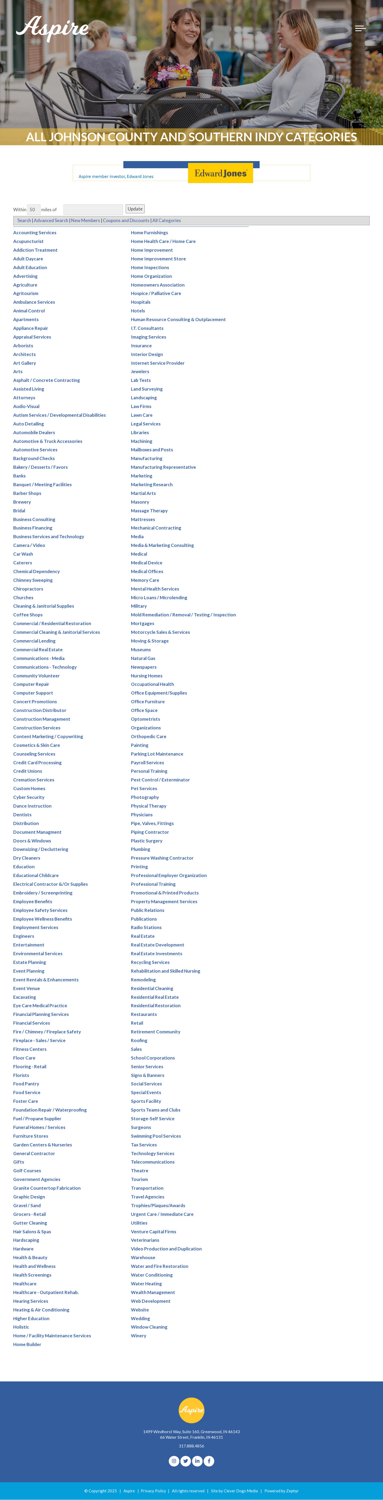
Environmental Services (37, 954)
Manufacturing (146, 458)
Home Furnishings (149, 233)
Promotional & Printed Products (165, 893)
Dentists (22, 814)
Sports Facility (146, 1101)
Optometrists (145, 719)
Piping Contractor (150, 832)
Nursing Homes (146, 675)
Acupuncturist (28, 241)
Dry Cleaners (26, 858)
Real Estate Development (157, 945)
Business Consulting (34, 519)
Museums (141, 650)
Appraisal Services (32, 337)
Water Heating (146, 1284)
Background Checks (34, 458)
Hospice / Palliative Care (156, 293)
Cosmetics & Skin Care (36, 745)
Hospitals (141, 302)
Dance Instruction (32, 806)
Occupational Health (152, 684)
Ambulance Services (34, 302)
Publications (144, 919)
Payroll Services (147, 762)
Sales (136, 1049)
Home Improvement (152, 250)
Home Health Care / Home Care (163, 241)
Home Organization (151, 276)
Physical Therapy (148, 806)
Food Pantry (26, 1084)
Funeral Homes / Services (39, 1127)
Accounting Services (34, 233)
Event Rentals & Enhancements (46, 979)
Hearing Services (30, 1301)
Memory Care (145, 580)
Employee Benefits (32, 901)
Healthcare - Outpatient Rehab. (46, 1292)
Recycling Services (150, 962)
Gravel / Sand (27, 1205)
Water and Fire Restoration (159, 1266)
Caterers (22, 563)
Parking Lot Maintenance (157, 754)
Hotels (138, 311)
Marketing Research (152, 484)
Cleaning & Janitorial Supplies (43, 606)
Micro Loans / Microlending (159, 597)
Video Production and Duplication (166, 1249)
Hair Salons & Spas (32, 1231)
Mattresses (143, 519)
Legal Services (146, 423)
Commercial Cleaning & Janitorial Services (56, 632)
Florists (21, 1075)
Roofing (139, 1040)
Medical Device (146, 563)
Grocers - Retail (29, 1214)
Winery (138, 1336)
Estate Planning (29, 962)
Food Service (26, 1092)
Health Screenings (32, 1275)
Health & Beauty (30, 1257)
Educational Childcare (36, 875)
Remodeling (143, 979)
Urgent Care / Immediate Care (162, 1214)
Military (139, 606)
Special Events (146, 1092)
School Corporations (153, 1058)
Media (137, 537)
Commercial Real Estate (38, 650)
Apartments (26, 319)
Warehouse (143, 1257)
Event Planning (28, 971)
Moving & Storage (150, 641)
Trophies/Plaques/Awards (158, 1205)
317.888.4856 (191, 1446)
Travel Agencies (147, 1197)
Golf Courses (27, 1171)
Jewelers (140, 371)
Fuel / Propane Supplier (37, 1119)
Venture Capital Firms (153, 1231)
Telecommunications (153, 1162)
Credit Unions (27, 771)
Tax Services (144, 1144)
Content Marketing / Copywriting (48, 736)
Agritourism (25, 293)
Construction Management (41, 719)
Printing (139, 867)
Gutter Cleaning (30, 1223)
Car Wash (23, 554)
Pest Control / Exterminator (160, 780)
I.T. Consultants (147, 328)
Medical (139, 554)
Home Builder (27, 1344)
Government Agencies (36, 1179)
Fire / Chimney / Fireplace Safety (47, 1032)
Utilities (139, 1223)
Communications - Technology (45, 667)
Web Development (151, 1301)
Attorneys (24, 398)
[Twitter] (185, 1461)
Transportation (147, 1188)
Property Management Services (164, 901)
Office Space (144, 710)
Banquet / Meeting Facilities (42, 484)
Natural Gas (143, 658)
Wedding (140, 1318)
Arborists (23, 345)
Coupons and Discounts (127, 220)
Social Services (146, 1084)
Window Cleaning (149, 1327)
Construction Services (36, 728)
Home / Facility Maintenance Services (52, 1336)
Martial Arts (143, 493)
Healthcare (25, 1284)
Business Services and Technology (48, 537)
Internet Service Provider (158, 363)
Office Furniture (148, 702)
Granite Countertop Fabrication (47, 1188)
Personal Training (149, 771)
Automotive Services (35, 450)
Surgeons (141, 1127)
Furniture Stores (30, 1136)
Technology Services (152, 1153)
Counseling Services (34, 754)
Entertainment (28, 945)
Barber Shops (27, 493)
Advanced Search (51, 220)
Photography (145, 797)
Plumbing (140, 849)
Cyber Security (28, 797)
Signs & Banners (147, 1075)
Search (24, 220)
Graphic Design (29, 1197)
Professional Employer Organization (169, 875)
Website (140, 1309)
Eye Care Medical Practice (40, 1006)
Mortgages (142, 623)
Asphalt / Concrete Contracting (46, 380)
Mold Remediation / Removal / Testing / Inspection (183, 615)
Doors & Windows (32, 840)
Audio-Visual (26, 406)
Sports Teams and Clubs (155, 1110)
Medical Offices (147, 571)
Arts (17, 371)
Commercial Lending (34, 641)
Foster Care (25, 1101)
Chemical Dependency (36, 571)
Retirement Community (155, 1032)
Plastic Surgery (146, 840)
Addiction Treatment (35, 250)
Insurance (141, 345)
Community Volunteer (36, 675)
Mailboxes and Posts (152, 450)
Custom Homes (29, 788)
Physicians (142, 814)
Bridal (19, 510)
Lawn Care (142, 415)
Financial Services (31, 1023)
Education (24, 867)
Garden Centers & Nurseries (42, 1144)
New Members (86, 220)
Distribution (26, 823)
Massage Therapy (149, 510)
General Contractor (34, 1153)
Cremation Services (33, 780)
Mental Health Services (155, 589)
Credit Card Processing (37, 762)
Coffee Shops (28, 615)
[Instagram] (174, 1461)
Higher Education (31, 1318)
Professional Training (153, 884)
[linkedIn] (197, 1461)
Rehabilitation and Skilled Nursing (165, 971)
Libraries (140, 432)
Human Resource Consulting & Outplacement (178, 319)
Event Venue (26, 988)
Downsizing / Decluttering (40, 849)
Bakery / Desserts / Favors (40, 467)
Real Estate (143, 936)
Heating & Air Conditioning (41, 1309)
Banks (19, 476)
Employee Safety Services (40, 910)
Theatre (139, 1171)
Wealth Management (153, 1292)
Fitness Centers (30, 1049)
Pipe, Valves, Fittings (152, 823)
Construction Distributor (39, 710)
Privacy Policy (153, 1491)
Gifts (18, 1162)
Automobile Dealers (34, 432)
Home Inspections (150, 267)
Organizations (146, 728)
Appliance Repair (30, 328)
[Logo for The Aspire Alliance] (53, 31)
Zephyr (292, 1491)
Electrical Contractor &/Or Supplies (50, 884)
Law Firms (141, 406)
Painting (139, 745)
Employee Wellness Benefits (42, 919)
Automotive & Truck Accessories (47, 441)
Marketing (141, 476)
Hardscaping (26, 1240)
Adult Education (30, 267)
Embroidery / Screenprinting (42, 893)
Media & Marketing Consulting (162, 545)
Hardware (23, 1249)
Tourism (139, 1179)
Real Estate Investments (156, 954)
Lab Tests (141, 380)
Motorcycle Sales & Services (160, 632)
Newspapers (144, 667)
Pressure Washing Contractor (162, 858)
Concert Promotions (35, 702)
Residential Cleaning (152, 988)
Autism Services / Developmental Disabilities (59, 415)
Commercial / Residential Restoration (52, 623)
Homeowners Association (158, 285)
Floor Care (24, 1058)
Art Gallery (24, 363)
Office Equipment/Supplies (159, 693)
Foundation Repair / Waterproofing (50, 1110)
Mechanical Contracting (156, 528)
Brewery (22, 502)
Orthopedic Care (148, 736)
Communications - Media (39, 658)
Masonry (140, 502)
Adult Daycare (28, 258)
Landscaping (144, 398)
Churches (23, 597)
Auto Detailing (28, 423)
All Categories (167, 220)
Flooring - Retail (29, 1066)
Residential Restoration (156, 1006)
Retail (137, 1023)
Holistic (21, 1327)
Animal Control (29, 311)
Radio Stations (146, 927)
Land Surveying (147, 389)
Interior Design (147, 354)
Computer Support (33, 693)
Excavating (24, 997)
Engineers (23, 936)
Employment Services (35, 927)
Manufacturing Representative (163, 467)
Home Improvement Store (158, 258)
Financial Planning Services (41, 1014)
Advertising (25, 276)
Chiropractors (28, 589)
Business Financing (32, 528)
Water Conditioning (152, 1275)
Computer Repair (31, 684)
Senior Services (147, 1066)
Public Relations (147, 910)
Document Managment (37, 832)
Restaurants (144, 1014)
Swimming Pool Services (156, 1136)
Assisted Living (28, 389)
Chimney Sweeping (33, 580)
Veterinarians (145, 1240)
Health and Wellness (34, 1266)
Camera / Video (29, 545)
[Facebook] (209, 1461)
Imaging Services (148, 337)
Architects (24, 354)
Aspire (129, 1491)
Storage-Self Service (153, 1119)
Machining (141, 441)
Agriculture (25, 285)
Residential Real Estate (155, 997)
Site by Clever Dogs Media (234, 1491)
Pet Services (144, 788)
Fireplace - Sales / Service (39, 1040)
